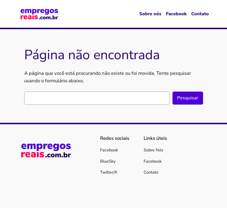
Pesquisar (187, 97)
